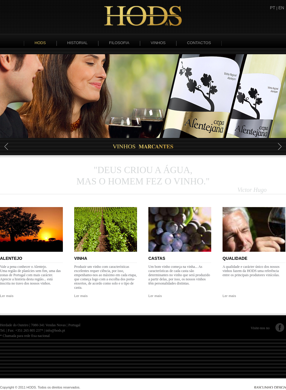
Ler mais (6, 296)
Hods (40, 43)
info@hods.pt (55, 330)
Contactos (199, 43)
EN (281, 7)
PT (272, 7)
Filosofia (119, 43)
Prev (6, 146)
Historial (77, 43)
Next (279, 146)
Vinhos (158, 43)
